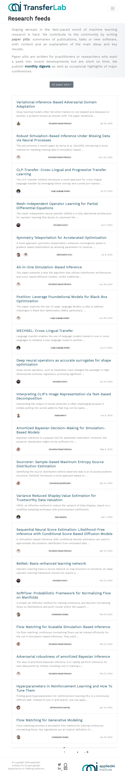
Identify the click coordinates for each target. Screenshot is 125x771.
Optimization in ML (64, 255)
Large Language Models (60, 191)
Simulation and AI (61, 225)
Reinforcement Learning (59, 707)
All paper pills (60, 84)
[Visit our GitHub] (65, 765)
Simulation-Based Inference (60, 123)
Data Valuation (61, 517)
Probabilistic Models (60, 614)
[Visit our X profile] (59, 765)
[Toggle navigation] (112, 9)
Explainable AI (60, 415)
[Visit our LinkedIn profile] (59, 769)
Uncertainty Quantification (60, 483)
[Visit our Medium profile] (65, 769)
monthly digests (37, 66)
